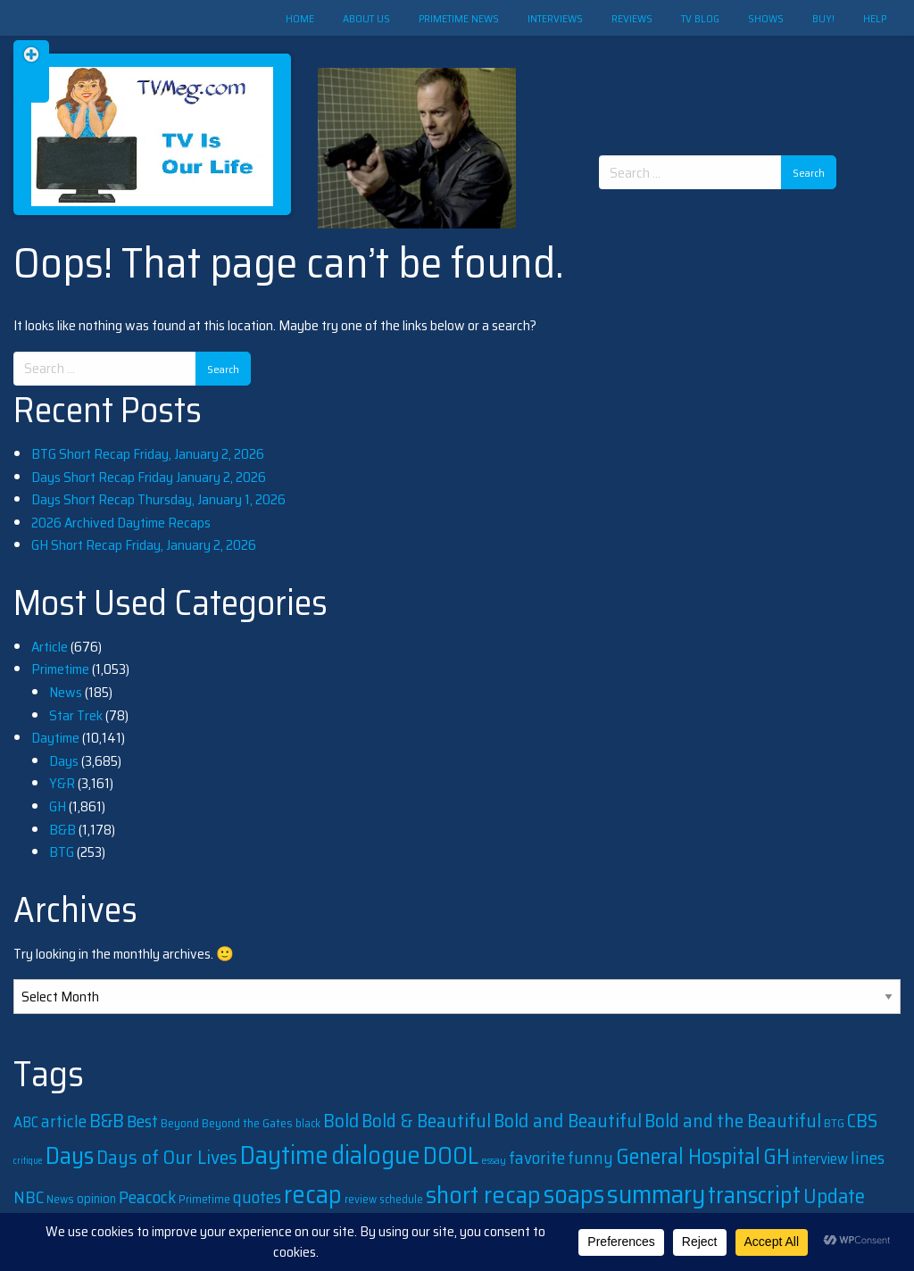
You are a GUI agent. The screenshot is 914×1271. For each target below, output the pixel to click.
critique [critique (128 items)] (28, 1160)
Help (874, 18)
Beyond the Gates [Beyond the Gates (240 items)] (247, 1123)
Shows (766, 18)
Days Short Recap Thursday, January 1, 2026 (158, 499)
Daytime (55, 738)
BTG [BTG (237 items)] (834, 1123)
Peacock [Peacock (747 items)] (147, 1197)
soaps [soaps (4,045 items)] (574, 1194)
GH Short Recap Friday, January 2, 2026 (143, 545)
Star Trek (76, 715)
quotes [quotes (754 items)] (257, 1197)
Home (300, 18)
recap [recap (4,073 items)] (313, 1194)
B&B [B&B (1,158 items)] (106, 1120)
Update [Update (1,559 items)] (834, 1196)
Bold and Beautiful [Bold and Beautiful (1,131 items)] (568, 1120)
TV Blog (700, 18)
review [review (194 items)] (361, 1200)
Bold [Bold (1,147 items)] (341, 1120)
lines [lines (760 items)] (868, 1158)
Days (64, 761)
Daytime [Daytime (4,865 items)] (284, 1154)
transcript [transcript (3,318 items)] (754, 1195)
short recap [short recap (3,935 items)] (483, 1194)
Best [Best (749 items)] (142, 1121)
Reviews (631, 18)
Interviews (555, 18)
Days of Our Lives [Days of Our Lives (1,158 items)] (166, 1157)
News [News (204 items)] (60, 1199)
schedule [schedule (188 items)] (401, 1200)
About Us (366, 18)
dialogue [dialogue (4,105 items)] (375, 1155)
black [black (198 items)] (307, 1123)
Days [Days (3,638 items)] (70, 1155)
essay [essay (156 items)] (493, 1160)
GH (57, 806)
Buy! (823, 18)
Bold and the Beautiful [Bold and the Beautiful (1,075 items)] (732, 1120)
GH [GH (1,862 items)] (776, 1157)
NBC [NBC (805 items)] (28, 1197)
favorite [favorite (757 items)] (537, 1158)
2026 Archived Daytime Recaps (121, 522)
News (65, 692)
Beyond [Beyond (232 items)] (180, 1123)
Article (49, 647)
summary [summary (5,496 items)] (656, 1194)
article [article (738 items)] (64, 1121)
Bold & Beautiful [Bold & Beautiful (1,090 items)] (426, 1120)
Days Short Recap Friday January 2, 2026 (148, 477)
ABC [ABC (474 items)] (25, 1121)
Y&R (62, 783)
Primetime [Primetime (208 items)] (204, 1199)
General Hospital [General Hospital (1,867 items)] (688, 1157)
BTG (61, 852)
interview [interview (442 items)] (820, 1158)
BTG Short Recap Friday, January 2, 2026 (147, 454)
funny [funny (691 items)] (590, 1157)
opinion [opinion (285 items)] (96, 1198)
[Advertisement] (724, 80)
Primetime (60, 669)
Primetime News (459, 18)
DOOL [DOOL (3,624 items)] (450, 1155)
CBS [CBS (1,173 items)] (862, 1120)
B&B (62, 829)
